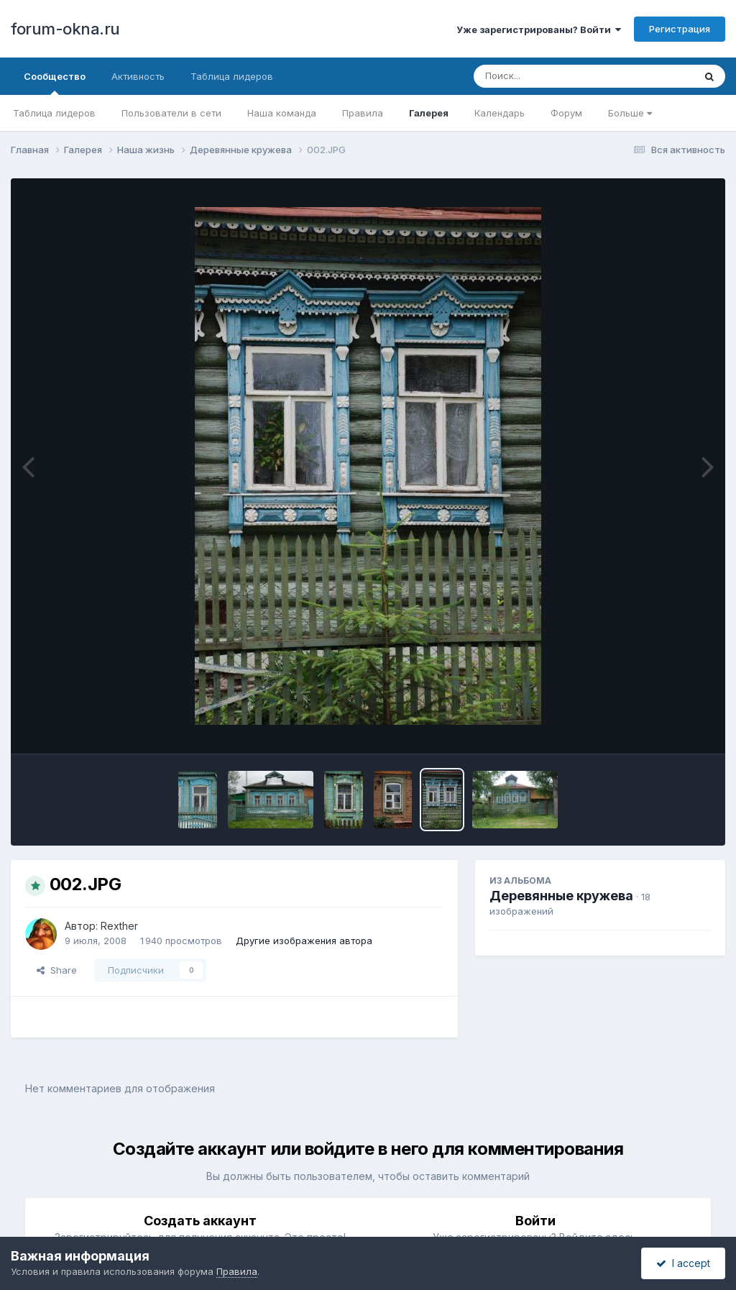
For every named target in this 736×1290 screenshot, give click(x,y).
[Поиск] (556, 76)
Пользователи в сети (171, 113)
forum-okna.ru (65, 28)
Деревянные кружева (561, 895)
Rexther (119, 926)
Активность (138, 76)
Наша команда (281, 113)
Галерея (428, 113)
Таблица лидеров (54, 113)
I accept (683, 1263)
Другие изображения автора (304, 940)
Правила (362, 113)
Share (57, 970)
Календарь (499, 113)
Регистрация (679, 29)
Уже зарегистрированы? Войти (538, 29)
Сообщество (55, 82)
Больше (630, 113)
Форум (566, 113)
